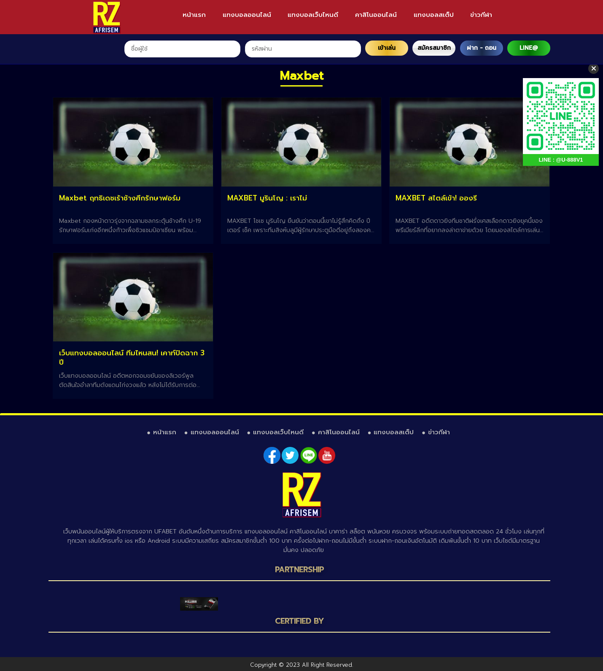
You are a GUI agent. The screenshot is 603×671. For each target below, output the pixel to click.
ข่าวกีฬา (481, 14)
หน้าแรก (194, 14)
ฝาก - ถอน (481, 47)
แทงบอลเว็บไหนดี (313, 14)
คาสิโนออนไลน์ (376, 14)
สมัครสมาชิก (434, 47)
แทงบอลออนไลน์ (247, 14)
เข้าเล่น (387, 47)
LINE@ (529, 47)
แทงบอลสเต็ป (434, 14)
